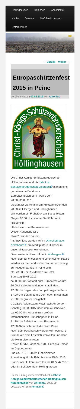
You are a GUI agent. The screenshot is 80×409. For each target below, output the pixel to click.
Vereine (29, 18)
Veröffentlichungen (50, 18)
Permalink (37, 386)
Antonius (54, 96)
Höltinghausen (20, 10)
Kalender (39, 10)
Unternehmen (19, 27)
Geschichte (57, 10)
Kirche (15, 18)
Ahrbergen (54, 254)
